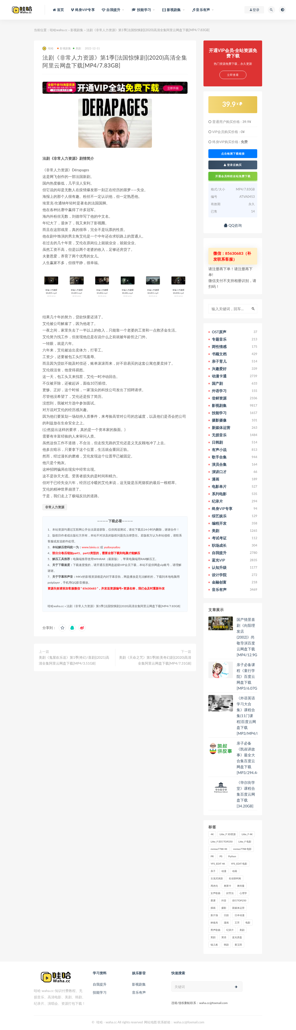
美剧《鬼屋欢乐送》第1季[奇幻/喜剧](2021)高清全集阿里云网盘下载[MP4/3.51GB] (74, 660)
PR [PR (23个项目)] (212, 856)
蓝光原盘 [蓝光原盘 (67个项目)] (237, 937)
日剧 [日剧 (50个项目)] (226, 915)
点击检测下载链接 (233, 153)
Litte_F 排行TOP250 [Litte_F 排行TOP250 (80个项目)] (221, 841)
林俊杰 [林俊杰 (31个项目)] (214, 922)
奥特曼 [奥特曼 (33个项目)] (240, 885)
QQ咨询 (233, 225)
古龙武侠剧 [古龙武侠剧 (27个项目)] (217, 878)
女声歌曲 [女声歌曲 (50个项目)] (215, 893)
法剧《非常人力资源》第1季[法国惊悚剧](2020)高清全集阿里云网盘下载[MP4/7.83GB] (123, 606)
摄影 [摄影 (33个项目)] (223, 907)
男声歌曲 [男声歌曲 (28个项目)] (215, 929)
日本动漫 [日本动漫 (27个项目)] (239, 915)
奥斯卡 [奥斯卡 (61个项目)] (227, 885)
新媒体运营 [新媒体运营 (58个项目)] (238, 907)
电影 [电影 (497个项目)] (247, 922)
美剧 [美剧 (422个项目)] (242, 929)
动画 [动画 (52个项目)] (234, 870)
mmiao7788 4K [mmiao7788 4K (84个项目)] (219, 848)
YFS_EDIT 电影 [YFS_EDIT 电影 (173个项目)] (239, 863)
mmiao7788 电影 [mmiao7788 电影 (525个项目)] (242, 848)
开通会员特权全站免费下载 (233, 176)
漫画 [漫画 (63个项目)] (226, 922)
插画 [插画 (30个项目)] (213, 907)
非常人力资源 (54, 507)
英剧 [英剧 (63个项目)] (213, 937)
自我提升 (100, 984)
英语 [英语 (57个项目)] (223, 937)
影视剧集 (76, 30)
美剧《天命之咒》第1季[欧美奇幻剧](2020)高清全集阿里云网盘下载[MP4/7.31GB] (155, 660)
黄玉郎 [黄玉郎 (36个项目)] (238, 944)
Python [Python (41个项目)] (232, 856)
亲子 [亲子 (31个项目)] (213, 870)
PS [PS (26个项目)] (221, 856)
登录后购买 (233, 164)
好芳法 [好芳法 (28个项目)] (230, 893)
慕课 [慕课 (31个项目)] (213, 900)
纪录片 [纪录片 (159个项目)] (230, 929)
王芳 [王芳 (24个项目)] (237, 922)
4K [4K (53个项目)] (212, 834)
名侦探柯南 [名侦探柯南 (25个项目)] (235, 878)
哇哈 (48, 48)
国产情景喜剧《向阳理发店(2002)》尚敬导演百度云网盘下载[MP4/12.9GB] (249, 637)
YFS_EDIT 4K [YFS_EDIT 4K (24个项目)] (218, 863)
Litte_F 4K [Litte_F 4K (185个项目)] (247, 834)
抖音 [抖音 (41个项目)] (223, 900)
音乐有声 (139, 992)
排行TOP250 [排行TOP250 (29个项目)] (239, 900)
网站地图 (150, 1022)
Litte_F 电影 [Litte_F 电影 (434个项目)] (245, 841)
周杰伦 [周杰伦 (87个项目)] (214, 885)
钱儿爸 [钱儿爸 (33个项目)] (214, 944)
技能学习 (100, 992)
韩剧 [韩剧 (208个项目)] (226, 944)
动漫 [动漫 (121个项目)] (223, 870)
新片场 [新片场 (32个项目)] (214, 915)
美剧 (77, 48)
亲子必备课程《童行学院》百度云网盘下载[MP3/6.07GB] (249, 676)
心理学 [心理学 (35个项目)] (243, 893)
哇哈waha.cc (58, 30)
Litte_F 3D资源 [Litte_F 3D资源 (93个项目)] (228, 834)
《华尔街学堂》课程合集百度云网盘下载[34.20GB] (246, 794)
